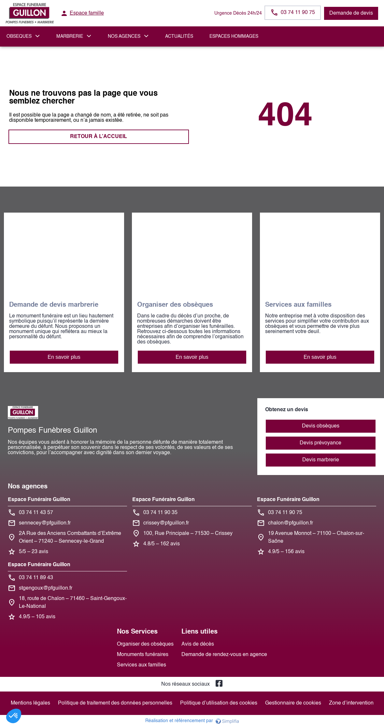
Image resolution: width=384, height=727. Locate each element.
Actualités (179, 36)
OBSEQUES (19, 36)
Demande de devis (351, 13)
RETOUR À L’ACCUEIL (98, 136)
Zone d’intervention (351, 703)
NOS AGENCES (124, 36)
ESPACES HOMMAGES (233, 36)
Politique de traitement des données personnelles (115, 703)
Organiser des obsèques (145, 644)
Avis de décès (197, 644)
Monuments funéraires (142, 654)
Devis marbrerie (320, 460)
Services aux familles (141, 665)
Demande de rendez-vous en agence (224, 654)
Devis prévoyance (320, 443)
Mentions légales (30, 703)
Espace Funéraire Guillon (39, 499)
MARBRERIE (69, 36)
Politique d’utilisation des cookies (218, 703)
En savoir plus (64, 357)
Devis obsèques (320, 426)
